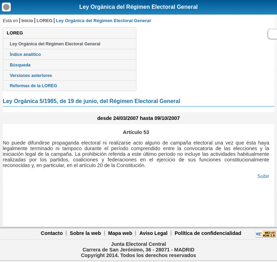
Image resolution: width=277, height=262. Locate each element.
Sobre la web (85, 233)
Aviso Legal (153, 233)
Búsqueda (20, 65)
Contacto (52, 233)
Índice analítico (25, 54)
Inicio (27, 20)
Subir (263, 176)
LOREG (45, 20)
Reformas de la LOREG (33, 85)
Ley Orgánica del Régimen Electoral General (138, 7)
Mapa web (120, 233)
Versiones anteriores (31, 75)
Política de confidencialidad (208, 233)
